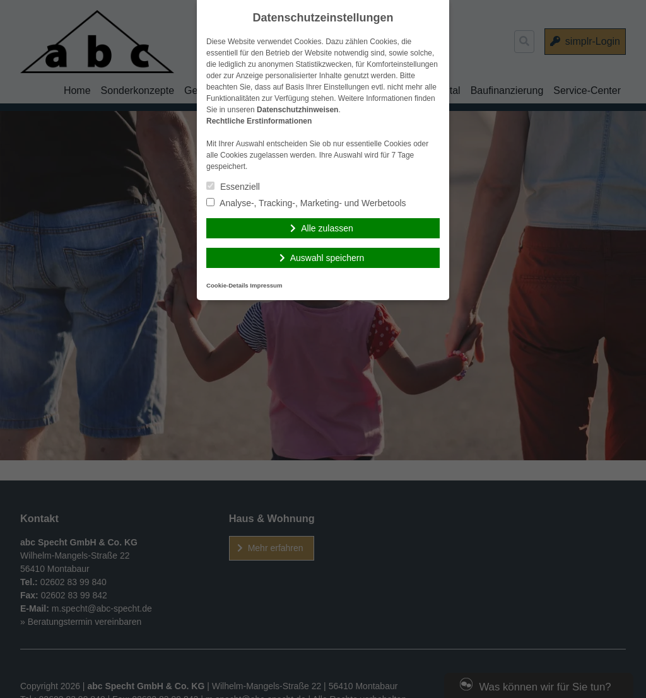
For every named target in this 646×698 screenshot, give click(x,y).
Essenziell (233, 187)
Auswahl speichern (327, 258)
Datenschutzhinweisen (297, 109)
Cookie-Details (227, 285)
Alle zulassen (327, 228)
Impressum (266, 285)
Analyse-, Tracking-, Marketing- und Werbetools (306, 203)
